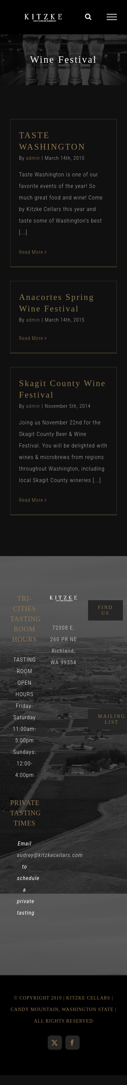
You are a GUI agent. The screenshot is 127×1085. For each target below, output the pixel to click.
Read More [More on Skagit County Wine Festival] (31, 500)
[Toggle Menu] (112, 17)
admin (33, 158)
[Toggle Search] (88, 16)
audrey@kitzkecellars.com (50, 855)
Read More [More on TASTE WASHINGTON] (31, 252)
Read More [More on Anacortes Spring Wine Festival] (31, 338)
